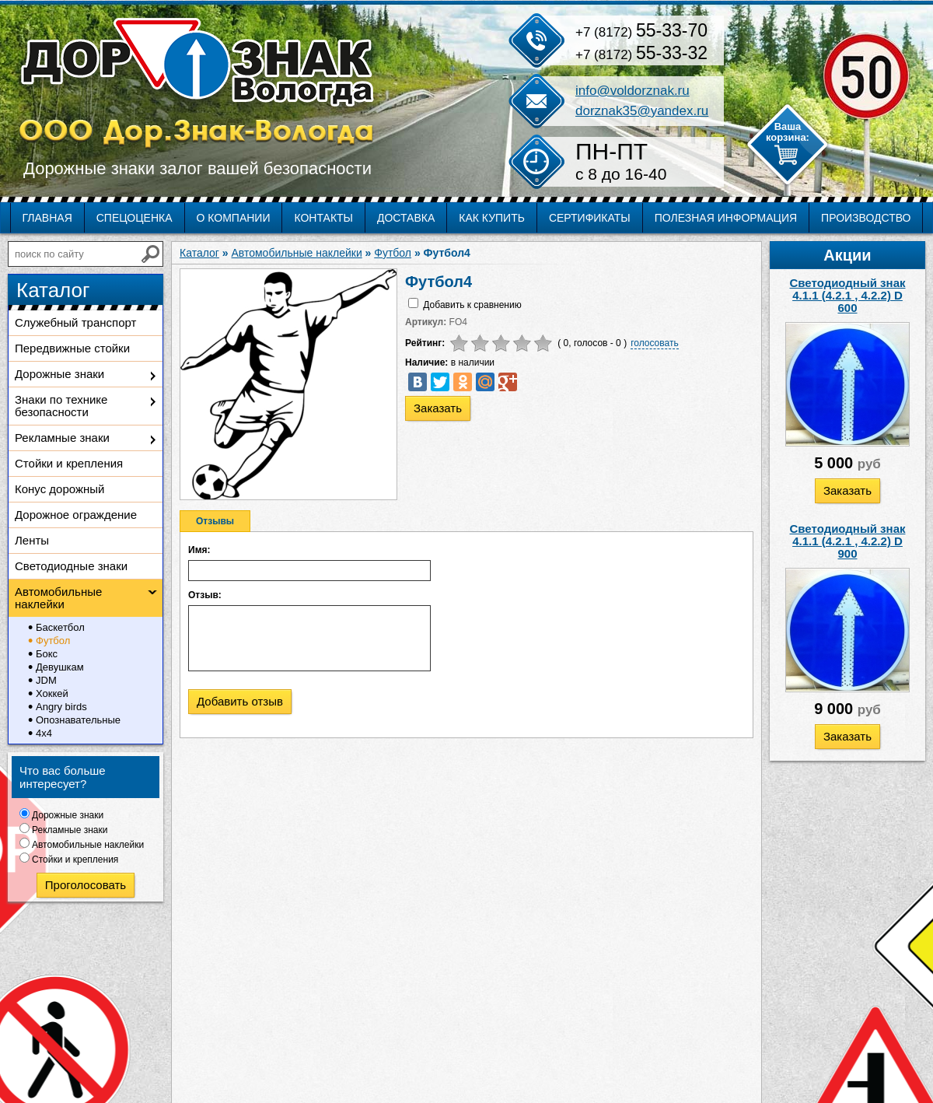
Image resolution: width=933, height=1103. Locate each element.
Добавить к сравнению (472, 304)
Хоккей (52, 693)
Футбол (53, 640)
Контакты (323, 218)
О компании (234, 218)
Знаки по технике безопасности (61, 405)
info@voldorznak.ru (632, 90)
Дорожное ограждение (76, 514)
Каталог (199, 253)
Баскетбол (60, 627)
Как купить (492, 218)
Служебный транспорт (75, 322)
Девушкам (60, 667)
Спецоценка (134, 218)
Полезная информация (726, 218)
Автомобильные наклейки (58, 598)
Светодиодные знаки (71, 566)
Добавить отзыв (240, 701)
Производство (865, 218)
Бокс (47, 654)
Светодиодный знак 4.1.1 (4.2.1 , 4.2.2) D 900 (848, 541)
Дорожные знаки (59, 373)
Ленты (32, 540)
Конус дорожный (59, 488)
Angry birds (61, 707)
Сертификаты (590, 218)
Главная (47, 218)
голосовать (655, 343)
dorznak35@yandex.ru (641, 110)
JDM (46, 680)
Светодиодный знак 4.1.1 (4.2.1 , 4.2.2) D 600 (848, 295)
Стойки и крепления (69, 463)
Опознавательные (78, 720)
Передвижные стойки (72, 348)
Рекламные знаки (62, 437)
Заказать (847, 490)
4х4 (44, 733)
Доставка (406, 218)
